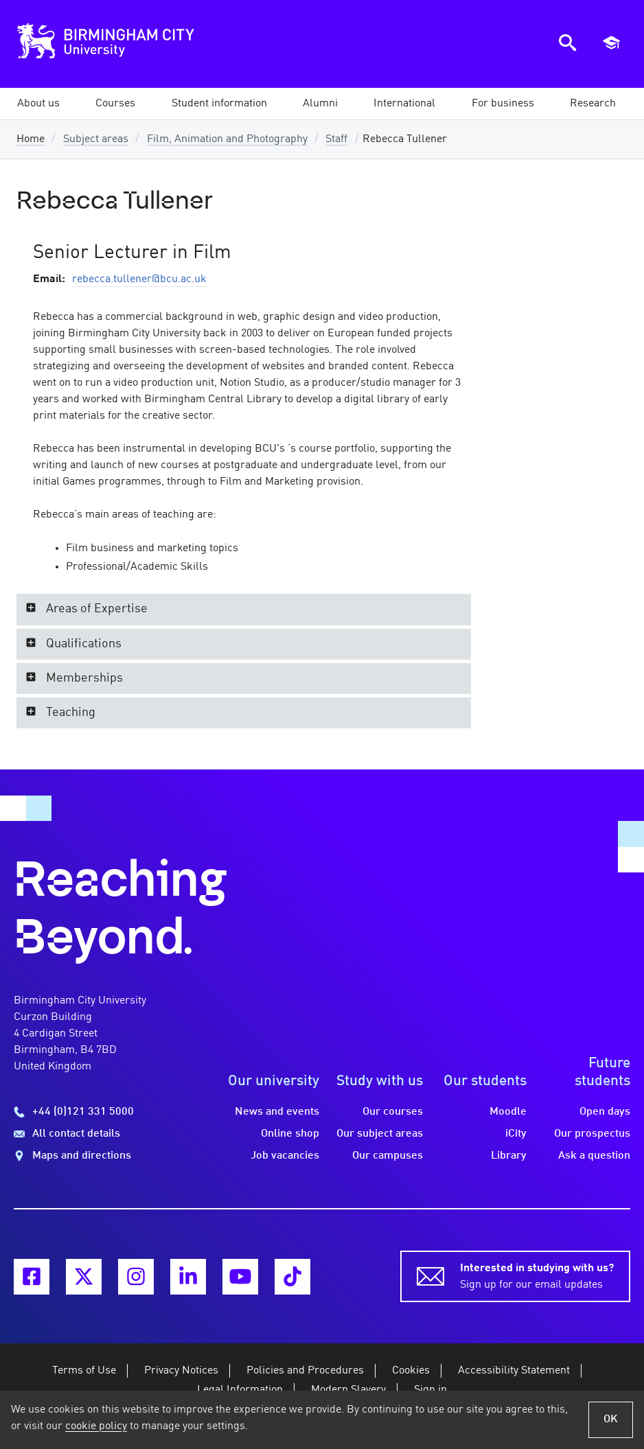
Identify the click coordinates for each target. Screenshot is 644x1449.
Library (509, 1155)
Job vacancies (285, 1155)
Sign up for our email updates (537, 1275)
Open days (604, 1111)
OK (610, 1419)
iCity (516, 1133)
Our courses (393, 1111)
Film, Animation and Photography (227, 139)
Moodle (508, 1111)
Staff (336, 139)
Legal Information (240, 1389)
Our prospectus (592, 1133)
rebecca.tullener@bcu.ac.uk (139, 279)
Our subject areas (379, 1133)
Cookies (411, 1370)
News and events (277, 1111)
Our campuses (387, 1155)
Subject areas (95, 139)
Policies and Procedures (305, 1370)
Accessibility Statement (514, 1370)
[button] (38, 104)
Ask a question (594, 1155)
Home (30, 139)
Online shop (290, 1133)
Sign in (430, 1389)
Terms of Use (84, 1370)
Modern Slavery (348, 1389)
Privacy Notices (181, 1370)
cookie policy (96, 1426)
